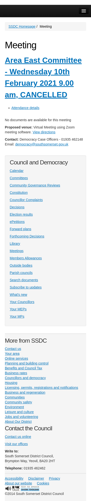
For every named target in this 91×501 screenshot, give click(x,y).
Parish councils (21, 273)
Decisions (17, 207)
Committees (19, 178)
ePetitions (17, 222)
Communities (15, 397)
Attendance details (25, 108)
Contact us (13, 349)
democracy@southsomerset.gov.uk (41, 144)
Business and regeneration (25, 392)
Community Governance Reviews (35, 185)
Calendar (17, 171)
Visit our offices (16, 444)
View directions (44, 132)
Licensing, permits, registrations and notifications (41, 388)
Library (15, 244)
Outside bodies (21, 265)
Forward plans (20, 229)
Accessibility (14, 478)
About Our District (18, 422)
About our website (18, 483)
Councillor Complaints (26, 200)
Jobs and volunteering (21, 417)
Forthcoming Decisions (27, 236)
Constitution (19, 193)
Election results (21, 214)
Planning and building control (27, 363)
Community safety (18, 402)
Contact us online (18, 437)
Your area (12, 354)
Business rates (16, 373)
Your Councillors (22, 302)
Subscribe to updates (26, 287)
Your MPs (17, 316)
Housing (11, 383)
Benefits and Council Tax (23, 368)
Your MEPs (18, 309)
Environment (14, 407)
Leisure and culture (19, 412)
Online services (16, 358)
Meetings (17, 251)
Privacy (54, 478)
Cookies (43, 483)
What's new (18, 295)
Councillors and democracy (25, 378)
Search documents (24, 280)
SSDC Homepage (21, 26)
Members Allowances (26, 258)
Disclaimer (36, 478)
